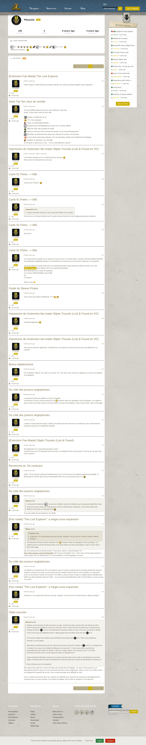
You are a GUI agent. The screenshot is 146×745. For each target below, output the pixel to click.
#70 (103, 343)
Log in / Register (132, 9)
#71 (103, 369)
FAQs (32, 711)
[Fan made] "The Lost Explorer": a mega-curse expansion (44, 519)
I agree (99, 741)
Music (32, 717)
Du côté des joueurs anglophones (29, 389)
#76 (103, 496)
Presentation (13, 711)
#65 (103, 204)
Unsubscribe (112, 714)
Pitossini (16, 88)
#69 (103, 318)
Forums (68, 8)
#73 (103, 419)
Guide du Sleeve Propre (23, 288)
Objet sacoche (17, 612)
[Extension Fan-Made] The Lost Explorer (33, 76)
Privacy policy (58, 717)
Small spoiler (30, 268)
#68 (103, 293)
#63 (103, 153)
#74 (103, 445)
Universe (11, 714)
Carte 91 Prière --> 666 (23, 174)
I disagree (110, 741)
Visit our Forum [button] (122, 104)
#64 (103, 179)
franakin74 (29, 209)
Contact (56, 720)
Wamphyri (28, 622)
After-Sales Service (60, 723)
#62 (103, 106)
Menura (27, 529)
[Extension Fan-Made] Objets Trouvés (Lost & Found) (41, 440)
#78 (103, 566)
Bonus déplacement (21, 364)
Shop (83, 8)
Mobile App (34, 726)
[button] (106, 4)
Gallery (11, 723)
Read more (89, 741)
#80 (103, 617)
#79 (103, 591)
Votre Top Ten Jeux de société (27, 101)
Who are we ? (58, 711)
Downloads (34, 720)
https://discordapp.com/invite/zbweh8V (38, 553)
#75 (103, 470)
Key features (13, 717)
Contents (11, 720)
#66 (103, 229)
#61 (103, 81)
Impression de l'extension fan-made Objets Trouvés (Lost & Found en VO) (54, 148)
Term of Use (57, 714)
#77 (103, 524)
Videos (33, 714)
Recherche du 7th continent (25, 465)
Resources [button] (52, 8)
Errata (32, 723)
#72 (103, 394)
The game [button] (34, 8)
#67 (103, 255)
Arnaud (27, 501)
